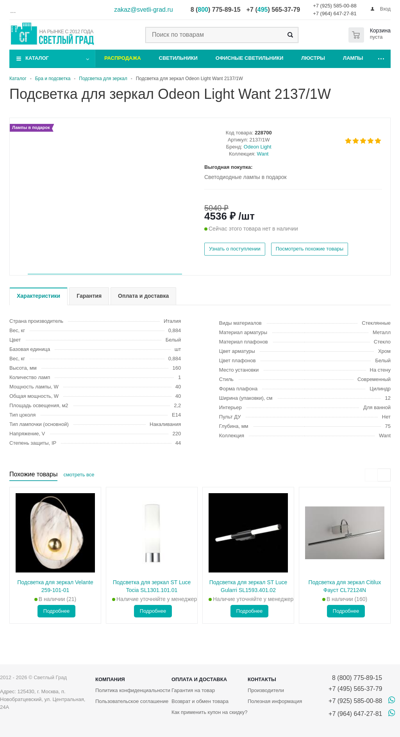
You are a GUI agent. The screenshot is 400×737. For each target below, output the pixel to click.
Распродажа (122, 58)
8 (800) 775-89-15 (355, 677)
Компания (110, 679)
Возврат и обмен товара (200, 701)
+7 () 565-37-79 (273, 9)
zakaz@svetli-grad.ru (143, 9)
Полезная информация (275, 701)
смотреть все (78, 475)
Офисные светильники (250, 58)
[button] (104, 274)
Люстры (313, 58)
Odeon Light (257, 147)
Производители (266, 690)
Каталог (37, 58)
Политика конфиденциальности (132, 690)
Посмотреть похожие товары (309, 249)
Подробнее (56, 611)
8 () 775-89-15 (216, 9)
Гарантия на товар (193, 690)
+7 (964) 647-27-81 (335, 13)
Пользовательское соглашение (131, 701)
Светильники (178, 58)
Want (263, 154)
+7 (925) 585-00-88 (335, 6)
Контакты (262, 679)
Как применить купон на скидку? (209, 712)
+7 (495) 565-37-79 (355, 688)
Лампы (353, 58)
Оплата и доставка (199, 679)
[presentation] (371, 475)
